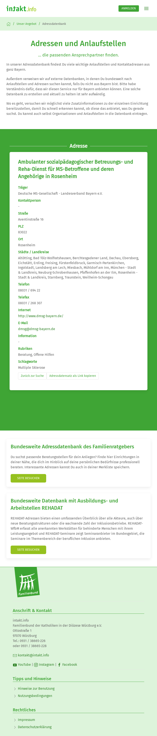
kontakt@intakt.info (31, 655)
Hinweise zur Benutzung (36, 689)
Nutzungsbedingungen (35, 696)
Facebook (67, 665)
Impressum (26, 720)
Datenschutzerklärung (34, 727)
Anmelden (128, 8)
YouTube (22, 665)
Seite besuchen (28, 478)
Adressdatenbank (54, 24)
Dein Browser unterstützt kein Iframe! (78, 282)
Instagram (44, 665)
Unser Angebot (26, 24)
